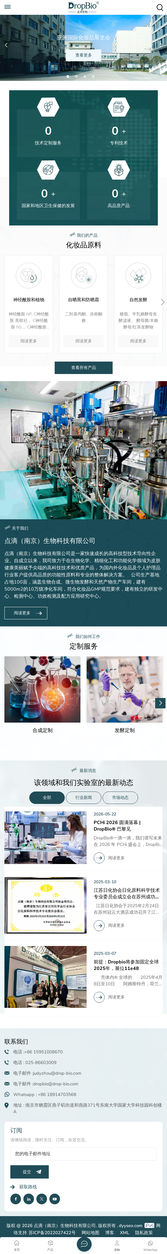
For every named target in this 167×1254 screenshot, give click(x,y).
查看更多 (83, 55)
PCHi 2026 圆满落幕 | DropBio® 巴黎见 (117, 825)
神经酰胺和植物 (28, 300)
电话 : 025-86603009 (34, 1063)
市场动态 (120, 797)
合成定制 (43, 730)
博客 (109, 1233)
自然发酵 (138, 300)
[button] (68, 76)
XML (124, 1233)
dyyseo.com (130, 1226)
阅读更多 (28, 341)
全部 (47, 797)
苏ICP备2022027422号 (52, 1233)
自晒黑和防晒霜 (83, 300)
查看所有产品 (83, 367)
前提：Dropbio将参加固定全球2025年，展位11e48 (126, 965)
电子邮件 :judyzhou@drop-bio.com (47, 1073)
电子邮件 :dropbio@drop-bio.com (45, 1084)
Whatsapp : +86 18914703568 (44, 1094)
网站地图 (90, 1233)
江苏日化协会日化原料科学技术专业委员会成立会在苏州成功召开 (127, 893)
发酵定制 (125, 730)
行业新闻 (83, 797)
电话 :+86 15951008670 (38, 1052)
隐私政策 (144, 1233)
